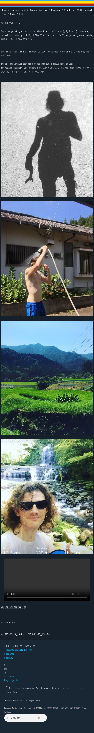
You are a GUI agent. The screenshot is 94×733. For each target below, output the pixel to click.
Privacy (8, 658)
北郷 (27, 35)
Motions (55, 10)
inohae (84, 31)
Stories (42, 10)
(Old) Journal (84, 10)
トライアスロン (23, 39)
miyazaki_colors (18, 31)
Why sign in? (12, 680)
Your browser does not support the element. (25, 718)
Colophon (9, 654)
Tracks (68, 10)
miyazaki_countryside (79, 35)
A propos (9, 676)
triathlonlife (38, 31)
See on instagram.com (13, 607)
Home (4, 10)
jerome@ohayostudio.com (18, 650)
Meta (12, 14)
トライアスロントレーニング (48, 35)
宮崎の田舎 (7, 39)
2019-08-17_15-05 (13, 634)
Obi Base (29, 10)
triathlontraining (11, 35)
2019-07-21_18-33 (38, 634)
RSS (21, 14)
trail (52, 31)
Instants (15, 10)
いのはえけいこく (68, 31)
